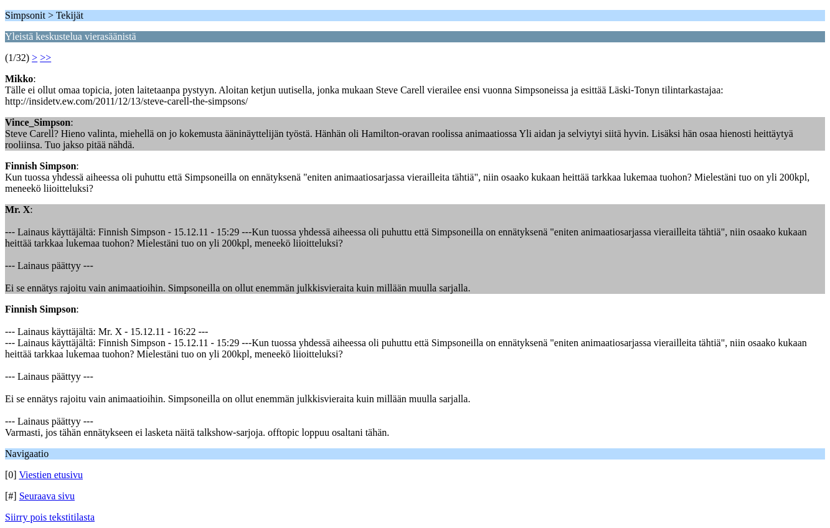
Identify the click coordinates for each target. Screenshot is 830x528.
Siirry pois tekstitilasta (50, 517)
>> (45, 57)
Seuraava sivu (47, 496)
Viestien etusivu (51, 474)
